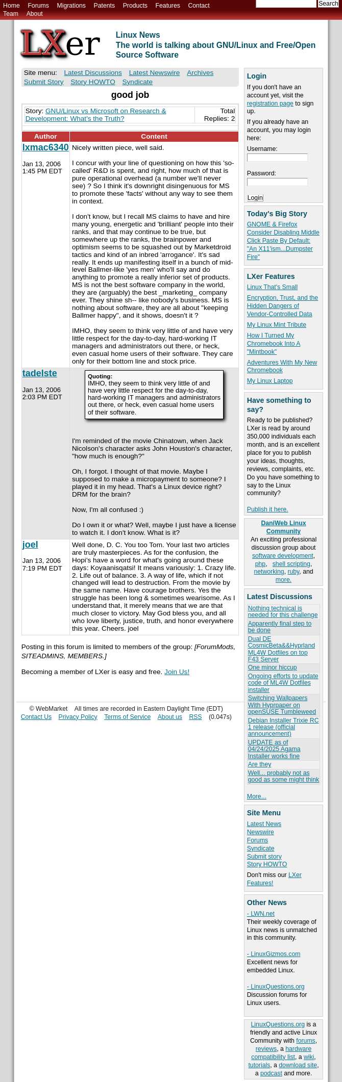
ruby (293, 571)
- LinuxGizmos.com (274, 954)
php (260, 564)
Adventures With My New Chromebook (282, 366)
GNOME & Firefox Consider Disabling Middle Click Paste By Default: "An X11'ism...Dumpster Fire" (283, 241)
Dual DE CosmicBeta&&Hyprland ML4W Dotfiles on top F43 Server (281, 649)
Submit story (264, 856)
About (35, 13)
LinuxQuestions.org (278, 1024)
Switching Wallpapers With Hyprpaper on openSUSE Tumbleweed (282, 704)
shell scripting (291, 564)
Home (11, 5)
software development (282, 555)
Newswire (260, 832)
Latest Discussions (93, 72)
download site (298, 1065)
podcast (271, 1073)
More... (256, 796)
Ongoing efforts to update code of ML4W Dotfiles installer (283, 683)
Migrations (71, 5)
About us (170, 716)
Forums (38, 5)
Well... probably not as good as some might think (283, 776)
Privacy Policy (78, 716)
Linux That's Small (272, 287)
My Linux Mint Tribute (276, 324)
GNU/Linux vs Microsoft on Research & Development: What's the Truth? (96, 114)
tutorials (259, 1065)
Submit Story (44, 82)
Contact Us (36, 716)
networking (269, 571)
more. (283, 579)
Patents (104, 5)
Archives (200, 72)
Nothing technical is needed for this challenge (283, 612)
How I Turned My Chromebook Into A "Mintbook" (274, 343)
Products (135, 5)
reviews (266, 1048)
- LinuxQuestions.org (276, 986)
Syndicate (261, 848)
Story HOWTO (267, 864)
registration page (270, 103)
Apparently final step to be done (279, 627)
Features (168, 5)
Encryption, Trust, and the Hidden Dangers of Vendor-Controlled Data (282, 306)
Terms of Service (127, 716)
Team (10, 13)
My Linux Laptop (270, 380)
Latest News (264, 824)
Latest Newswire (154, 72)
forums (305, 1040)
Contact (198, 5)
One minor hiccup (272, 667)
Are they (260, 764)
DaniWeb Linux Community (283, 527)
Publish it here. (267, 509)
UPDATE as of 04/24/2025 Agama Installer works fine (274, 749)
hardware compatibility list (281, 1053)
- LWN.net (261, 913)
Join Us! (176, 672)
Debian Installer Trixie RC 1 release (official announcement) (283, 727)
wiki (309, 1057)
